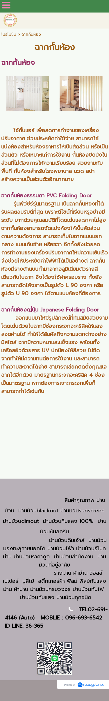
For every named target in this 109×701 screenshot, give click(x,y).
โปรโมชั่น (8, 34)
